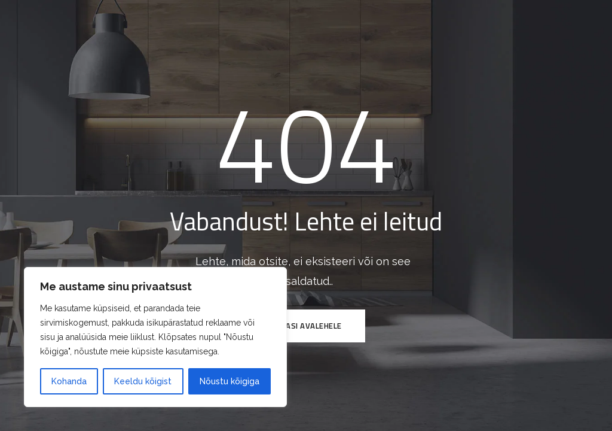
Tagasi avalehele (306, 326)
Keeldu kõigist (143, 381)
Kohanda (69, 381)
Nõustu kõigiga (229, 381)
